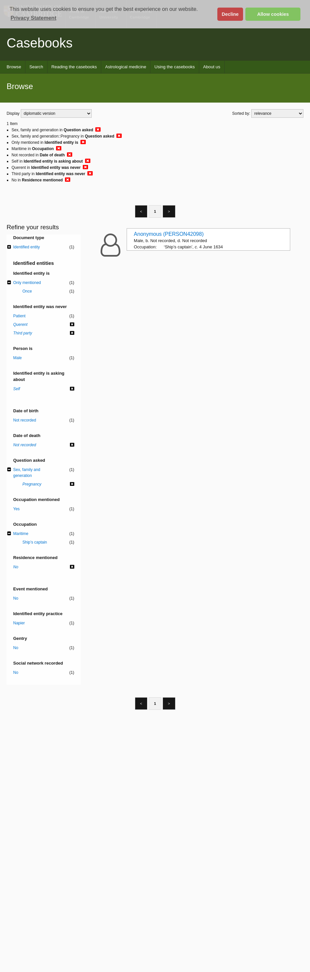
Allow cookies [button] (273, 14)
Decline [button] (230, 14)
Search (36, 66)
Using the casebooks (174, 66)
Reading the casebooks (74, 66)
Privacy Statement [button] (33, 18)
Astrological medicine (125, 66)
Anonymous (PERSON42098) (169, 234)
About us (211, 66)
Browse (14, 66)
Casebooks (40, 43)
